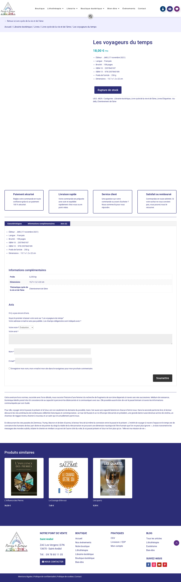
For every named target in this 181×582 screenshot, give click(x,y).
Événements (128, 9)
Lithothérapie (54, 9)
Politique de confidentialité (45, 576)
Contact (142, 9)
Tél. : (43, 554)
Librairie (71, 9)
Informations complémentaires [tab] (41, 224)
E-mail (12, 361)
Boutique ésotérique (91, 9)
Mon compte (117, 546)
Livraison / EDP (118, 542)
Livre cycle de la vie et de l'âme (56, 27)
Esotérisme (151, 546)
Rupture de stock (108, 90)
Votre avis (13, 331)
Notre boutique (82, 546)
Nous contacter (54, 561)
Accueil (7, 27)
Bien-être (112, 9)
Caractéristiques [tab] (14, 224)
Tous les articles (154, 538)
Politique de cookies (65, 576)
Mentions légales (25, 576)
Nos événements (83, 542)
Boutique (40, 9)
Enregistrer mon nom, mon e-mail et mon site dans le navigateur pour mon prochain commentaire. (52, 368)
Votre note (14, 327)
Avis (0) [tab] (64, 224)
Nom (11, 352)
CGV (113, 538)
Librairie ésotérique (22, 27)
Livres (36, 27)
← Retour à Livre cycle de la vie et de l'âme (23, 21)
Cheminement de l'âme (106, 101)
